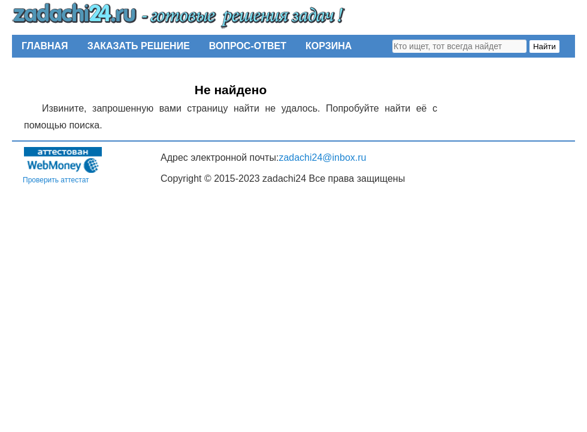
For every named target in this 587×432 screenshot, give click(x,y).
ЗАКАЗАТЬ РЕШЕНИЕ (138, 46)
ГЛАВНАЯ (45, 46)
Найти (544, 46)
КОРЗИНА (328, 46)
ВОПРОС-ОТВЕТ (247, 46)
